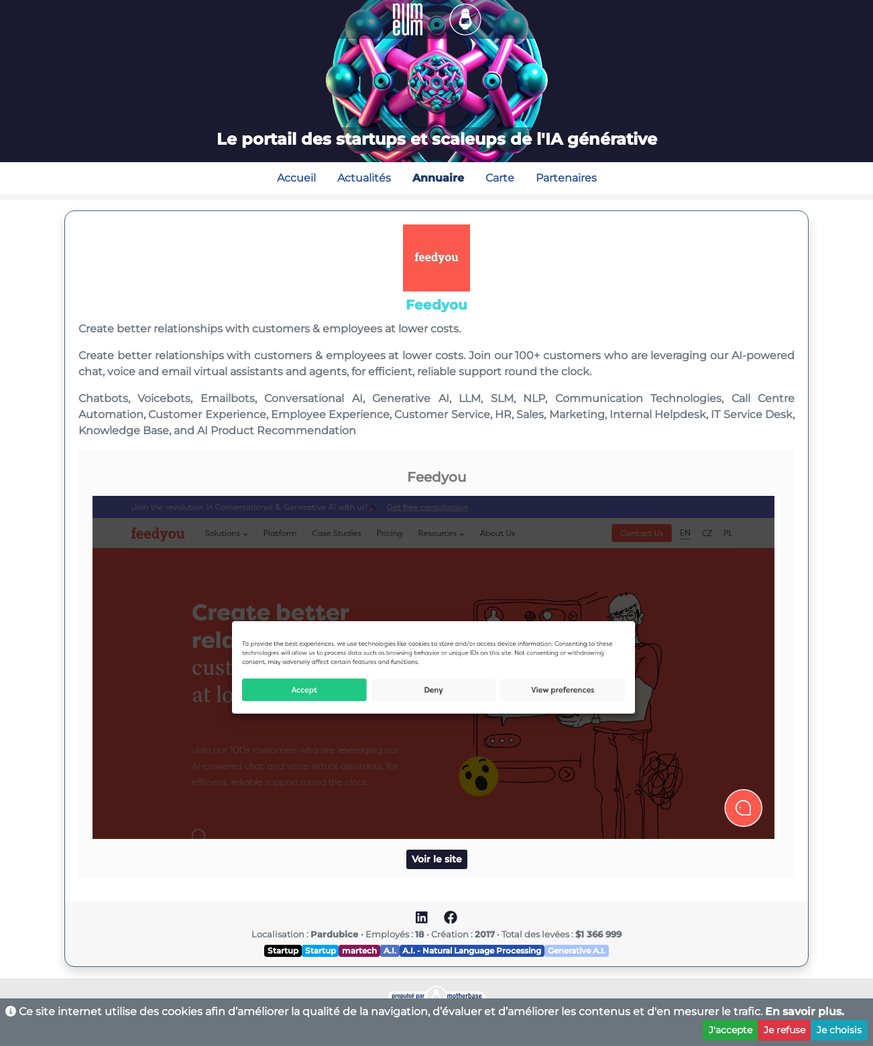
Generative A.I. (576, 950)
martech (359, 950)
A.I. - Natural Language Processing (471, 950)
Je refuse (784, 1030)
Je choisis (839, 1030)
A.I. (390, 950)
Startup (283, 950)
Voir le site (437, 859)
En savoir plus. (804, 1011)
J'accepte (730, 1030)
